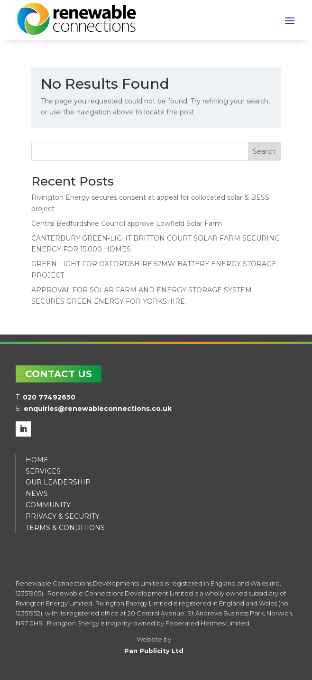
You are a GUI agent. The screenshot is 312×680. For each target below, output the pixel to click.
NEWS (37, 493)
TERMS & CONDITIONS (65, 527)
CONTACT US (58, 374)
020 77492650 (49, 397)
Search (264, 151)
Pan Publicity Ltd (154, 650)
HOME (37, 460)
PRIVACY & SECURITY (63, 516)
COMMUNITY (48, 505)
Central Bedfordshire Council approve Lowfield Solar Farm (126, 223)
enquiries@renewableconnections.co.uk (98, 408)
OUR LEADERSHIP (58, 482)
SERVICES (43, 471)
